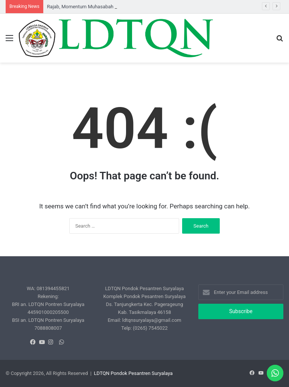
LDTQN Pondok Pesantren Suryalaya (133, 373)
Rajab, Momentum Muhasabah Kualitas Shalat (97, 6)
